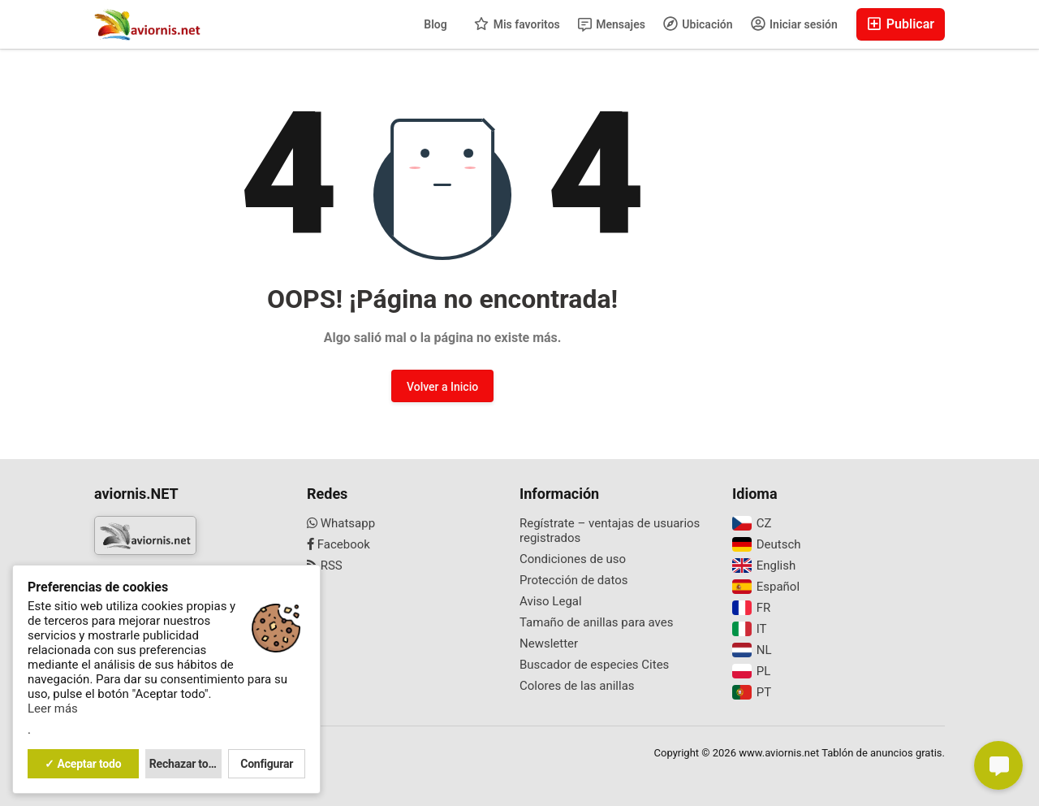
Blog (435, 24)
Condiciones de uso (573, 559)
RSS (325, 565)
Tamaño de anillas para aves (596, 622)
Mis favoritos (517, 23)
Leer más (53, 708)
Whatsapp (341, 523)
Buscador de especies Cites (594, 664)
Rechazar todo (185, 763)
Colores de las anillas (577, 685)
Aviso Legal (551, 601)
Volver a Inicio (442, 386)
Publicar (900, 24)
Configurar (266, 763)
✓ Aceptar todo (83, 763)
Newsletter (549, 643)
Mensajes (611, 25)
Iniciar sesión (794, 23)
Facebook (338, 544)
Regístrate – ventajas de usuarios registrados (610, 530)
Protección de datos (574, 580)
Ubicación (698, 23)
